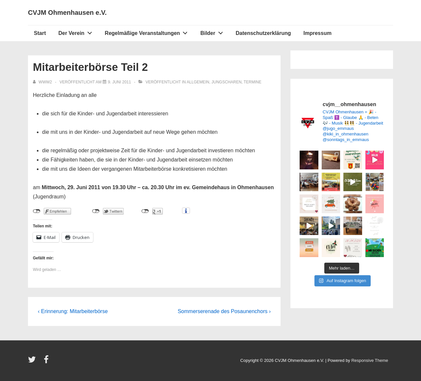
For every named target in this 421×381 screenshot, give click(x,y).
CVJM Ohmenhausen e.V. (67, 12)
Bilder (213, 31)
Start (40, 33)
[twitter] (33, 361)
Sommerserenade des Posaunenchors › (224, 311)
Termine (252, 82)
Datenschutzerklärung (263, 33)
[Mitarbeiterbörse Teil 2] (119, 82)
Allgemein (198, 82)
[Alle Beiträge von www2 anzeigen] (43, 82)
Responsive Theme (369, 360)
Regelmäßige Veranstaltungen (148, 31)
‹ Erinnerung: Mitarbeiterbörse (73, 311)
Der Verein (76, 31)
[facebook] (47, 361)
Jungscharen (226, 82)
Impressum (318, 33)
